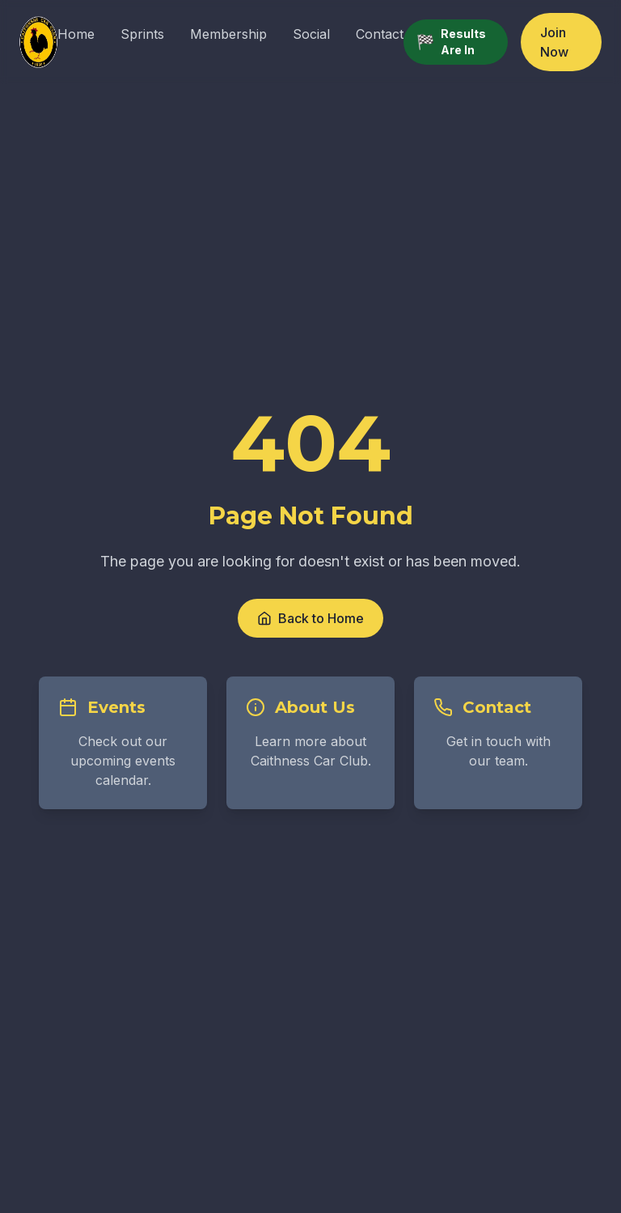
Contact (379, 34)
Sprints (142, 34)
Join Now (554, 42)
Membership (228, 34)
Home (76, 34)
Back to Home (310, 618)
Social (311, 34)
